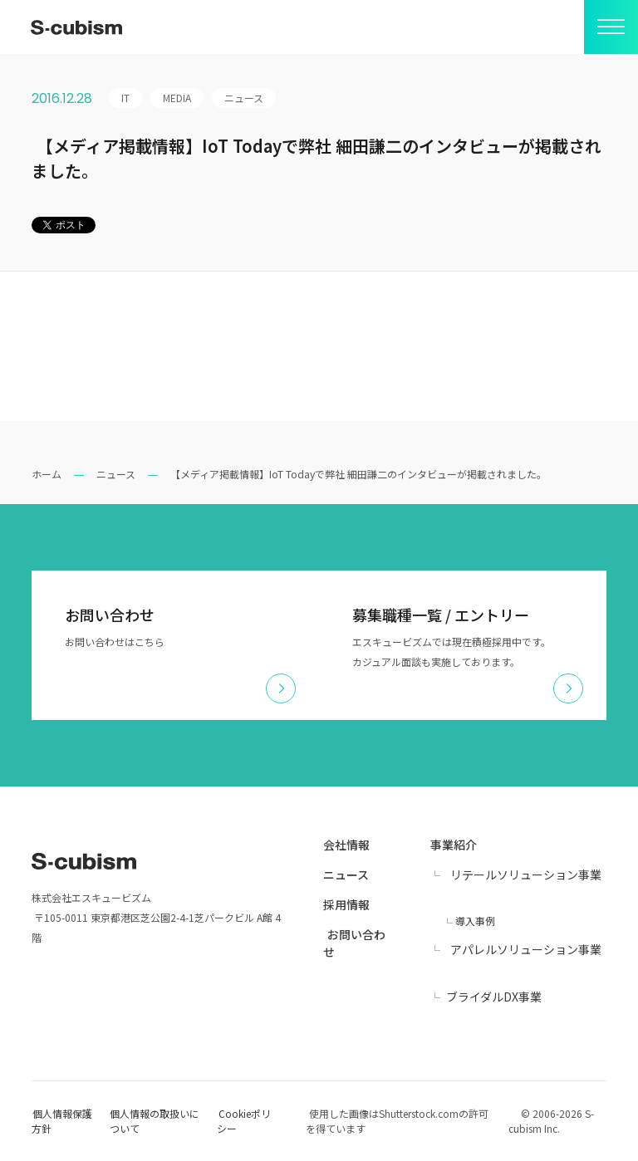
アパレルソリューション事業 (525, 949)
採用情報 (346, 904)
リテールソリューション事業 (525, 874)
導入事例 (475, 921)
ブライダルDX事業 (494, 996)
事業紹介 (453, 844)
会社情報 (346, 844)
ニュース (115, 474)
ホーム (46, 474)
